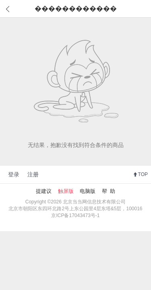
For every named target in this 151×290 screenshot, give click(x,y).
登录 (13, 174)
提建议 (44, 191)
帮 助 (108, 191)
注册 (33, 174)
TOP (143, 174)
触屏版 (66, 191)
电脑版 (87, 191)
